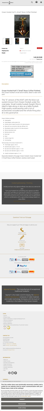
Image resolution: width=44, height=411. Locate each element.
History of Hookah (8, 365)
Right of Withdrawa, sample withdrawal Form (14, 318)
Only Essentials (22, 403)
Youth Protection (8, 321)
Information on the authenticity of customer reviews (16, 325)
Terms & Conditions (8, 320)
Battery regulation (8, 323)
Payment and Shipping (9, 362)
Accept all (22, 399)
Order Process (7, 361)
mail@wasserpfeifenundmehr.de (22, 249)
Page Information (8, 364)
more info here (26, 201)
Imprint (29, 396)
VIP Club (6, 368)
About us (6, 359)
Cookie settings (22, 407)
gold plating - (18, 201)
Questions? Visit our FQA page (22, 217)
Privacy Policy (7, 317)
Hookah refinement (8, 367)
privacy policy (24, 396)
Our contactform (22, 242)
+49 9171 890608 (22, 234)
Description (5, 84)
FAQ (4, 370)
